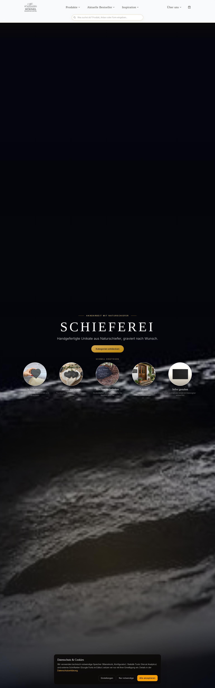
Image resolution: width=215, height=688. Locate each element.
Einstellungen (107, 678)
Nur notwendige (126, 678)
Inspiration (130, 7)
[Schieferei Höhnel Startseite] (31, 7)
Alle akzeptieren (147, 678)
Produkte (73, 7)
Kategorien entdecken (107, 348)
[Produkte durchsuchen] (107, 17)
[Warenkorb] (189, 7)
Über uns (174, 7)
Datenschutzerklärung (67, 670)
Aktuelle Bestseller (101, 7)
